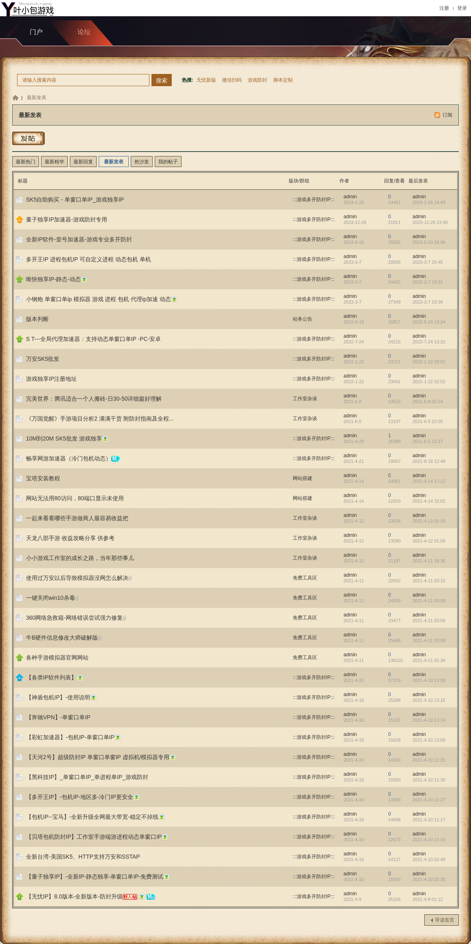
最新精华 (54, 162)
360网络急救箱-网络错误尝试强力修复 (74, 617)
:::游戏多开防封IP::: (314, 199)
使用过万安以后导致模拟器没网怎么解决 (77, 578)
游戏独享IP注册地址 (51, 378)
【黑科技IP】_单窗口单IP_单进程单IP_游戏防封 (87, 777)
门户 (36, 31)
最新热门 (25, 162)
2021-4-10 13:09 (429, 740)
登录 (462, 8)
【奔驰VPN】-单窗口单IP (58, 717)
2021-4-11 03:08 (429, 640)
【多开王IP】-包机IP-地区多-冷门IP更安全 (79, 797)
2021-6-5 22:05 (428, 421)
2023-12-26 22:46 (430, 222)
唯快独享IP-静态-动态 (53, 279)
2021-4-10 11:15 (429, 839)
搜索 (161, 80)
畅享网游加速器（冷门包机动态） (68, 458)
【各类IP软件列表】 (51, 677)
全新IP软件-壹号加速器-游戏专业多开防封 (79, 239)
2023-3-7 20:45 (428, 262)
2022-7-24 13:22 (429, 341)
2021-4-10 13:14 (429, 720)
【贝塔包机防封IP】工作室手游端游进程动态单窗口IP (94, 836)
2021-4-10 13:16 (429, 700)
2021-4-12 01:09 (429, 540)
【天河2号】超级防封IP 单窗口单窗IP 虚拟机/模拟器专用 (97, 757)
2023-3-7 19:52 (428, 282)
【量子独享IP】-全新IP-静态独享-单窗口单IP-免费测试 (94, 876)
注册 (444, 8)
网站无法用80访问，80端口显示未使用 (75, 498)
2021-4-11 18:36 (429, 560)
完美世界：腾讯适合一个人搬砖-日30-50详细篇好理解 (94, 398)
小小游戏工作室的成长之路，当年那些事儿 (80, 558)
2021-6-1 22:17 (428, 441)
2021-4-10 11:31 (429, 759)
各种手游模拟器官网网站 (57, 657)
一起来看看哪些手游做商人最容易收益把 (77, 518)
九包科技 (15, 98)
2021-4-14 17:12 (429, 481)
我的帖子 (168, 162)
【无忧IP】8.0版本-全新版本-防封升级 (74, 896)
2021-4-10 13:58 (429, 680)
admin (350, 197)
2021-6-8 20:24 (428, 401)
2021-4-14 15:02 (429, 501)
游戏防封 (257, 80)
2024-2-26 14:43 (429, 202)
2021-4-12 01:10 (429, 521)
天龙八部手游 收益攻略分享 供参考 (70, 538)
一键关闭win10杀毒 (50, 598)
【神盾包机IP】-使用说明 (58, 697)
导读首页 (444, 920)
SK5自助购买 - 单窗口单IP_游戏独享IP (75, 199)
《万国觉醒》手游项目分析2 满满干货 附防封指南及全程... (99, 418)
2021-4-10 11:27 (429, 799)
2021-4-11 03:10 (429, 580)
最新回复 (83, 162)
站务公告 (302, 319)
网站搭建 (302, 478)
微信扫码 (232, 80)
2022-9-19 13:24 (429, 321)
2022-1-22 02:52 (429, 381)
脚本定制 (283, 80)
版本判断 (37, 319)
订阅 (447, 115)
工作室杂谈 (305, 398)
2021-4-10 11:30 (429, 779)
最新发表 (36, 97)
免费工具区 (305, 578)
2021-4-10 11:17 (429, 819)
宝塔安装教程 (43, 478)
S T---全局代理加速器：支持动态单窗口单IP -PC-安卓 (93, 339)
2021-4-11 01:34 (429, 660)
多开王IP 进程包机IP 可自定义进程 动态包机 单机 (88, 259)
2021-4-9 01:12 (428, 899)
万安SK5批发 (42, 359)
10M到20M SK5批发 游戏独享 (64, 438)
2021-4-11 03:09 (429, 600)
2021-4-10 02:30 (429, 879)
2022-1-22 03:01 (429, 361)
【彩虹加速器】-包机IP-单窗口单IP (70, 737)
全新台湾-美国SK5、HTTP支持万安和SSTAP (83, 856)
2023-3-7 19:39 (428, 301)
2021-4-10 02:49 (429, 859)
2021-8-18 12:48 (429, 461)
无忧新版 (206, 80)
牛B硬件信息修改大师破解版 (62, 637)
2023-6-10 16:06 (429, 242)
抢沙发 (141, 162)
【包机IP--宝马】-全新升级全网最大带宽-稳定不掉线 (92, 817)
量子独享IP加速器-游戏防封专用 (66, 219)
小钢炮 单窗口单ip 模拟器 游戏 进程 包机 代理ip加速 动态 (98, 299)
